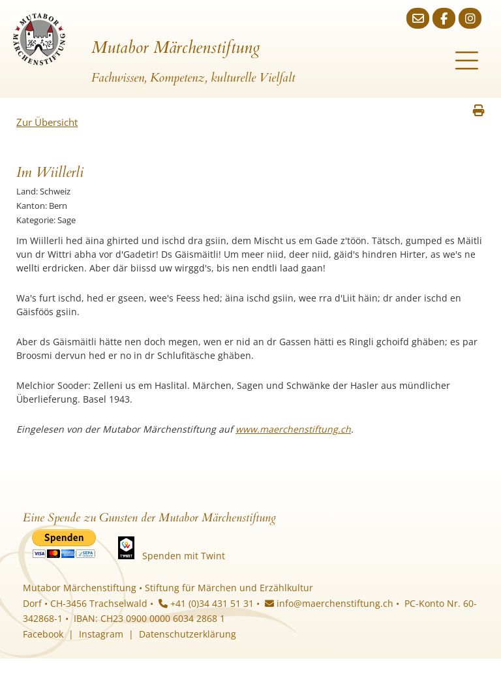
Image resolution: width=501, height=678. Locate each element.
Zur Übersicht (47, 122)
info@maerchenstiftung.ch (329, 603)
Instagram (101, 634)
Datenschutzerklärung (187, 634)
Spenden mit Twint (183, 555)
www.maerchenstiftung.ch (293, 429)
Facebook (43, 634)
